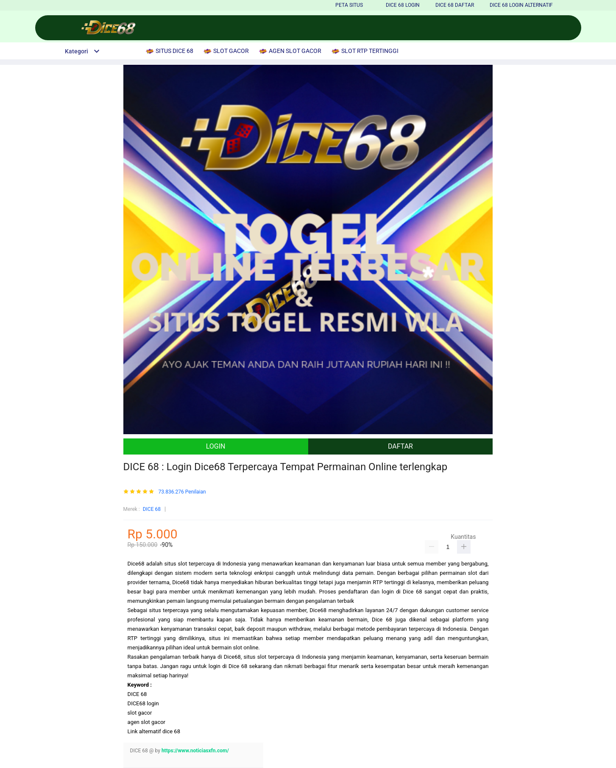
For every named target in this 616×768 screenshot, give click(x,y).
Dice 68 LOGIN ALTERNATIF (521, 5)
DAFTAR (400, 446)
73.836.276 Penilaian (182, 492)
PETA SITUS (349, 5)
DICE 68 (152, 509)
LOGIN (216, 446)
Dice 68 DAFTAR (454, 5)
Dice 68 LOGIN (403, 5)
